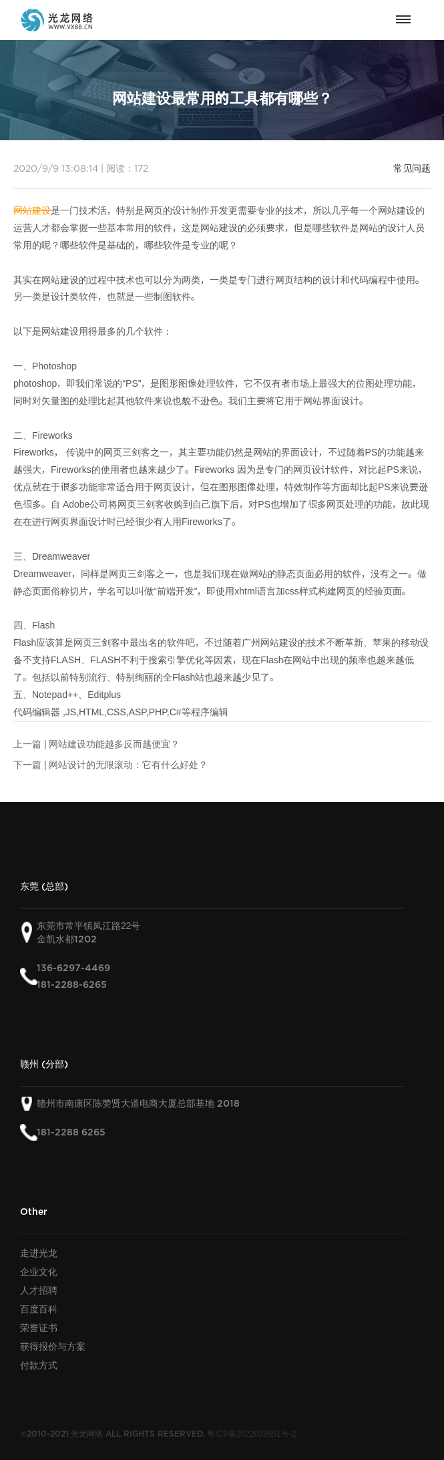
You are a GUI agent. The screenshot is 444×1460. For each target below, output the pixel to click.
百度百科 (38, 1309)
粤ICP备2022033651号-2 (251, 1433)
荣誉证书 (38, 1327)
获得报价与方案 (52, 1346)
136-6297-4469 (73, 968)
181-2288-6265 (72, 984)
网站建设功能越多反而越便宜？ (114, 744)
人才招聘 (38, 1290)
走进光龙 (38, 1253)
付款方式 (38, 1365)
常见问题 (412, 168)
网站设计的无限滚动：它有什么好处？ (128, 764)
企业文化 (38, 1271)
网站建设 (32, 210)
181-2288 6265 (71, 1132)
